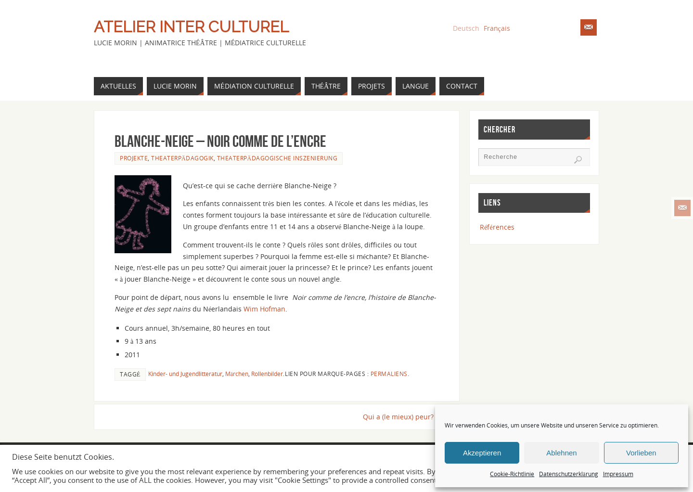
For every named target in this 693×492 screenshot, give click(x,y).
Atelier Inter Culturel (191, 27)
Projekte (134, 158)
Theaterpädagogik (182, 158)
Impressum (618, 474)
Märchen (236, 373)
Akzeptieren (482, 453)
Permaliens (389, 373)
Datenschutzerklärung (568, 474)
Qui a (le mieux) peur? (401, 416)
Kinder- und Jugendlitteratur (185, 373)
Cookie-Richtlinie (512, 474)
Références (497, 227)
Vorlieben (641, 453)
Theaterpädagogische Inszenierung (277, 158)
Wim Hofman (264, 308)
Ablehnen (561, 453)
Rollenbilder (267, 373)
